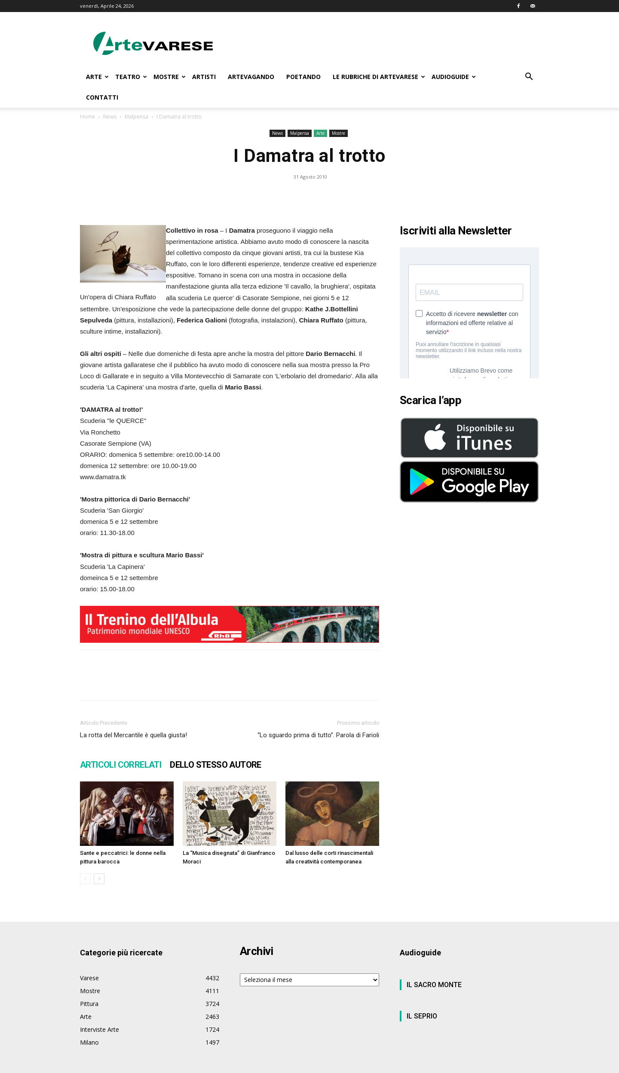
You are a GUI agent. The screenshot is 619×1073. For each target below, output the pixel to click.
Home (87, 116)
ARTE (97, 77)
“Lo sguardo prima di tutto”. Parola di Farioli (318, 735)
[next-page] (99, 878)
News (109, 116)
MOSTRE (169, 77)
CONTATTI (102, 97)
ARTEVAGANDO (251, 77)
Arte (320, 133)
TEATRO (131, 77)
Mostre (338, 133)
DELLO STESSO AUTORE (215, 765)
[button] (528, 77)
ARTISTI (204, 77)
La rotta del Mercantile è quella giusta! (133, 735)
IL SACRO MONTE (434, 985)
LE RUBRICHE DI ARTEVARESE (379, 77)
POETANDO (303, 77)
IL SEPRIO (422, 1016)
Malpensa (136, 116)
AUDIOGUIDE (454, 77)
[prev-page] (85, 878)
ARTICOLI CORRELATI (120, 765)
